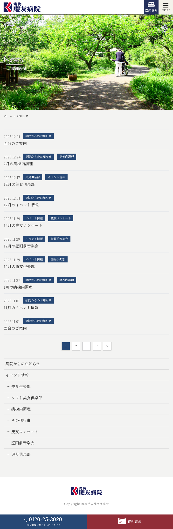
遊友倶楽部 (21, 454)
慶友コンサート (24, 431)
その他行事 (21, 420)
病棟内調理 (21, 409)
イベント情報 (17, 375)
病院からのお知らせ (23, 363)
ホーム (8, 116)
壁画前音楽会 (23, 443)
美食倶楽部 (21, 386)
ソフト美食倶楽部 (26, 398)
